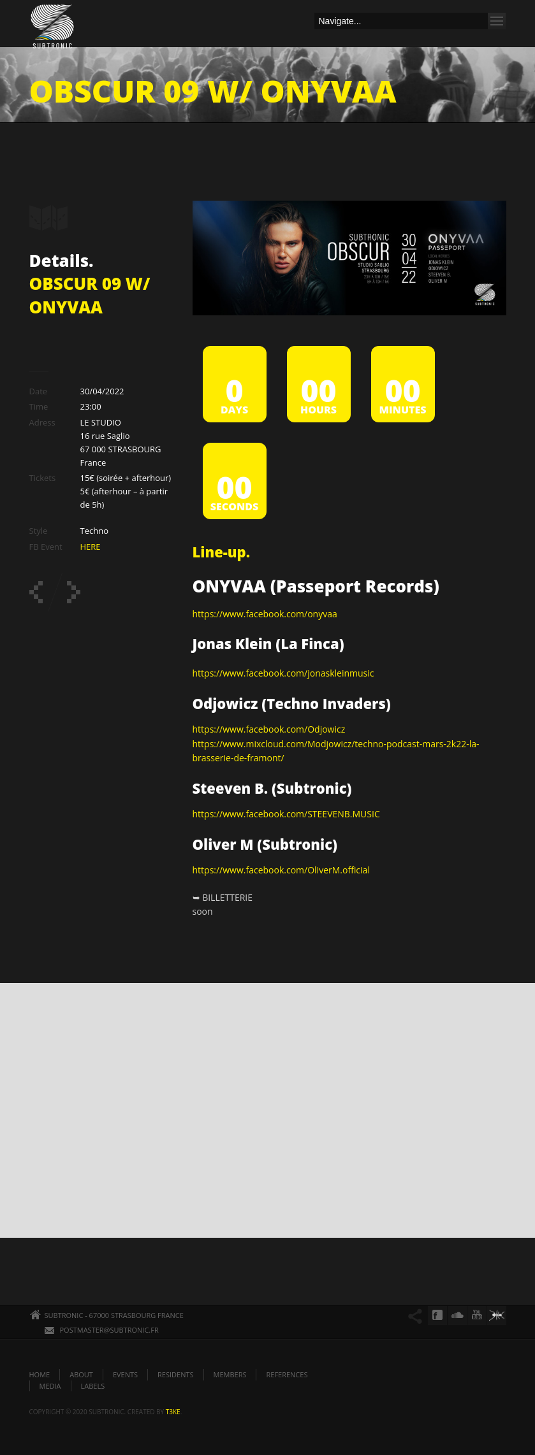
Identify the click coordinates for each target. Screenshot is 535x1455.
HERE (90, 546)
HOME (39, 1374)
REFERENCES (286, 1374)
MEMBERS (230, 1374)
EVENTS (125, 1374)
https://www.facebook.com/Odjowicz (269, 729)
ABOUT (81, 1374)
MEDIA (50, 1386)
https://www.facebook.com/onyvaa (265, 614)
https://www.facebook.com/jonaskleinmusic (283, 673)
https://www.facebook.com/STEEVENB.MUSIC (286, 814)
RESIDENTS (175, 1374)
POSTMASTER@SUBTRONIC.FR (109, 1330)
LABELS (93, 1386)
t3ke (173, 1411)
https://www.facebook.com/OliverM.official (281, 870)
